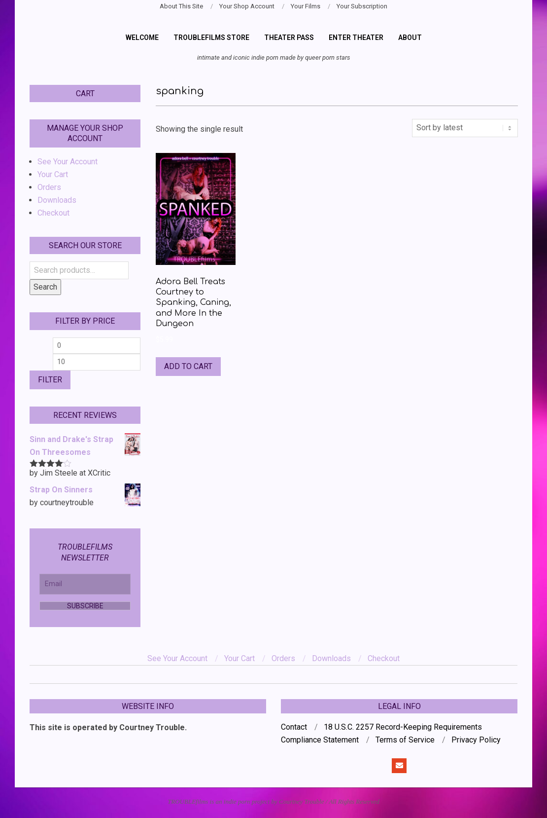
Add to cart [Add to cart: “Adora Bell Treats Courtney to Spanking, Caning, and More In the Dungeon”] (188, 366)
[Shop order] (465, 128)
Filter (50, 379)
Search (45, 287)
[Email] (85, 584)
